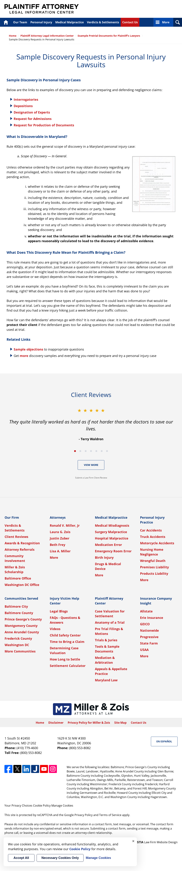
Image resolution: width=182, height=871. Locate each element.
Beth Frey (57, 545)
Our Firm (12, 517)
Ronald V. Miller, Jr (65, 525)
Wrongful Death (152, 561)
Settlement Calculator (67, 666)
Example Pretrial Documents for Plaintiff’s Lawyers (109, 35)
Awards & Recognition (22, 543)
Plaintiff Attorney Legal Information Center (41, 9)
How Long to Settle (65, 659)
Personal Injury (41, 22)
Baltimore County (19, 613)
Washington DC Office (22, 585)
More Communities (20, 651)
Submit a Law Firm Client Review (91, 477)
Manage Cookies (62, 805)
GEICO (145, 624)
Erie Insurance (151, 617)
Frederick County (18, 638)
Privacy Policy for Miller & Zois (89, 723)
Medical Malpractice (69, 22)
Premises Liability (154, 567)
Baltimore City (16, 606)
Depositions (23, 106)
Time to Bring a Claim (67, 642)
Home (6, 22)
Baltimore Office (18, 578)
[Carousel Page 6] (101, 451)
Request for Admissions (33, 119)
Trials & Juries (106, 640)
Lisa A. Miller (60, 551)
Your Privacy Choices (18, 805)
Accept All (21, 858)
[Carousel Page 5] (96, 451)
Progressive (149, 637)
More (165, 22)
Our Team (20, 22)
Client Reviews (16, 537)
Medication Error (108, 545)
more (24, 356)
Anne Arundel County (22, 632)
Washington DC (17, 645)
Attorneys (58, 517)
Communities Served (21, 598)
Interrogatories (26, 99)
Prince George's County (23, 619)
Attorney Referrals (19, 549)
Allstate (146, 611)
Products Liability (154, 573)
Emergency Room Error (113, 551)
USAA (144, 650)
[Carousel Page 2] (80, 451)
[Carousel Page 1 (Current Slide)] (75, 451)
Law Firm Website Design (155, 842)
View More (91, 465)
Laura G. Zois (60, 532)
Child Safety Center (65, 635)
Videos (55, 629)
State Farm (149, 643)
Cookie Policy (42, 805)
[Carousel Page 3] (85, 451)
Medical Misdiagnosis (112, 525)
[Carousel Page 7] (107, 451)
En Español (164, 741)
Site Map (120, 723)
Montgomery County (21, 625)
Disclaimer (55, 723)
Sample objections (28, 349)
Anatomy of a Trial (110, 622)
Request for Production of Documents (44, 125)
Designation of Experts (32, 112)
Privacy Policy (83, 815)
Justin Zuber (59, 538)
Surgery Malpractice (111, 532)
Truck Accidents (152, 537)
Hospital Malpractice (111, 538)
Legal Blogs (59, 611)
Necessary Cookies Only (60, 858)
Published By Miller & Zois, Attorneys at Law (146, 9)
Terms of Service (110, 815)
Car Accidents (151, 530)
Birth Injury (104, 557)
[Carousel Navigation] (91, 451)
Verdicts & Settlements (103, 22)
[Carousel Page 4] (91, 451)
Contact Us (130, 22)
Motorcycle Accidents (157, 543)
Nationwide (149, 630)
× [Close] (133, 841)
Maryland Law (106, 680)
